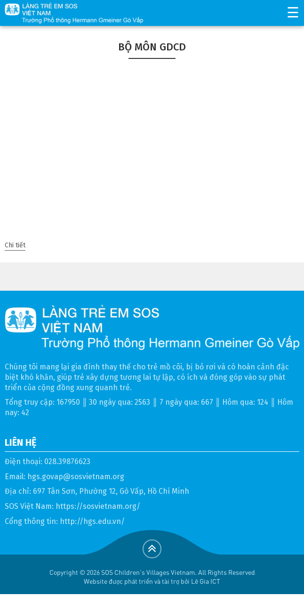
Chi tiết (15, 245)
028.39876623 (67, 461)
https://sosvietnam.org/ (98, 506)
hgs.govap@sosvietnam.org (75, 476)
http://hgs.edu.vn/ (92, 521)
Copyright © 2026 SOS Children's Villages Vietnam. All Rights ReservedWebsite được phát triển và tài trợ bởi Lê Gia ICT (152, 576)
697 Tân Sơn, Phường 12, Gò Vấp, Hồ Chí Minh (111, 491)
